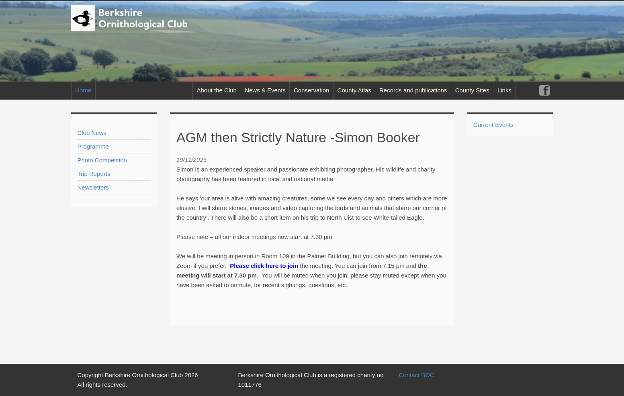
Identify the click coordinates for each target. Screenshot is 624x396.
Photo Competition (102, 160)
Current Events (493, 124)
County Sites (472, 90)
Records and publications (413, 90)
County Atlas (354, 90)
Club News (92, 132)
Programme (93, 146)
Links (504, 90)
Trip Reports (94, 173)
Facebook (544, 91)
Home (83, 90)
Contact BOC (416, 375)
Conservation (311, 90)
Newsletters (93, 187)
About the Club (217, 90)
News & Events (265, 90)
